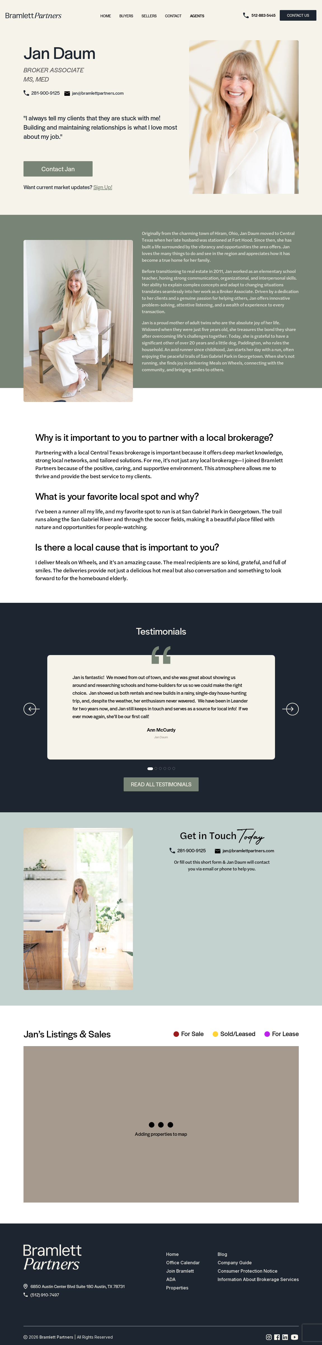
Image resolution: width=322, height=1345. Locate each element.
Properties (177, 1288)
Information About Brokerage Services (258, 1279)
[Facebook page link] (277, 1337)
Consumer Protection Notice (247, 1271)
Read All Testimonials (161, 784)
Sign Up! (102, 187)
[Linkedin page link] (285, 1337)
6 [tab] (174, 768)
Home (105, 15)
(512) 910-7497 (41, 1295)
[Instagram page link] (269, 1337)
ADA (171, 1279)
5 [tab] (169, 768)
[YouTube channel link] (294, 1337)
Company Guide (234, 1263)
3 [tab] (160, 768)
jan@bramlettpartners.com (98, 93)
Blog (222, 1254)
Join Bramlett (180, 1271)
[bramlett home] (34, 15)
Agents (197, 15)
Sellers (149, 15)
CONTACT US (298, 15)
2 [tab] (156, 768)
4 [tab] (165, 768)
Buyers (126, 15)
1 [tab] (150, 768)
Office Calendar (182, 1263)
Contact (173, 15)
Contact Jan (58, 168)
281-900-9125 (45, 93)
